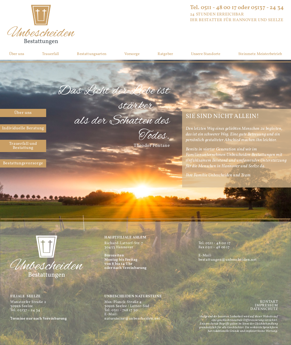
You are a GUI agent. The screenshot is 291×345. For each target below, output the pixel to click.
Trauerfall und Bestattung (23, 146)
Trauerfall (50, 54)
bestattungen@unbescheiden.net (227, 259)
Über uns (16, 54)
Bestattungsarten (91, 54)
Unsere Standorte (206, 54)
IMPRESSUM (266, 305)
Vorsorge (132, 54)
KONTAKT (269, 301)
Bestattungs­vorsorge (23, 163)
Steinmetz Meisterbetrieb (260, 54)
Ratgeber (165, 54)
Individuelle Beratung (23, 128)
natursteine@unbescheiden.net (132, 318)
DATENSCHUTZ (264, 309)
